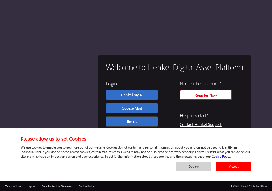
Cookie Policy (87, 186)
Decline (194, 166)
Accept (234, 166)
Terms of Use (13, 186)
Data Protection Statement (57, 186)
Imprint (31, 186)
